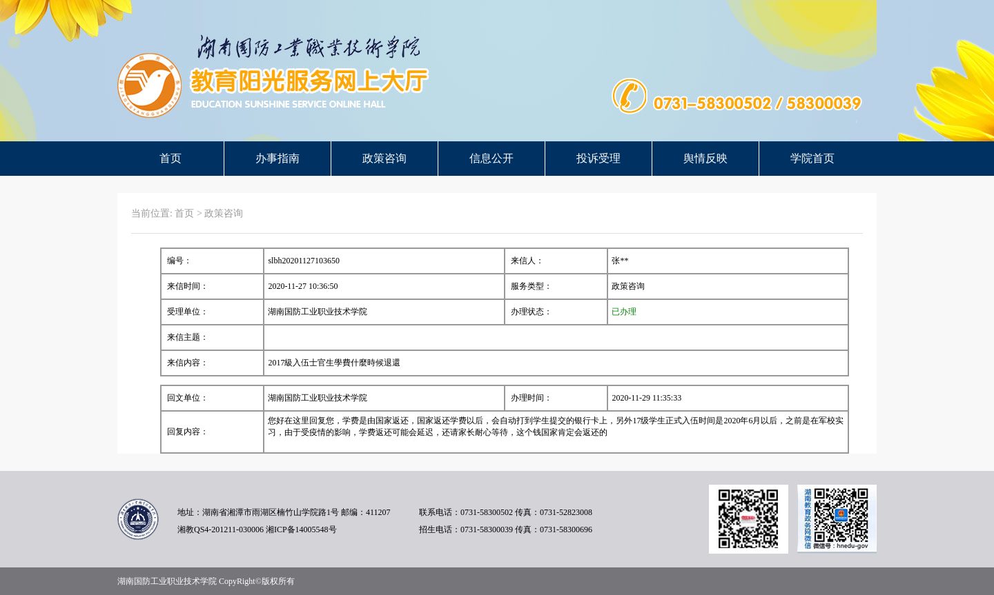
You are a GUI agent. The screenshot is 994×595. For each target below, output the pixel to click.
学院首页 (812, 158)
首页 (170, 158)
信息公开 (491, 158)
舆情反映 (705, 158)
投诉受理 (598, 158)
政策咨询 (384, 158)
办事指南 (277, 158)
